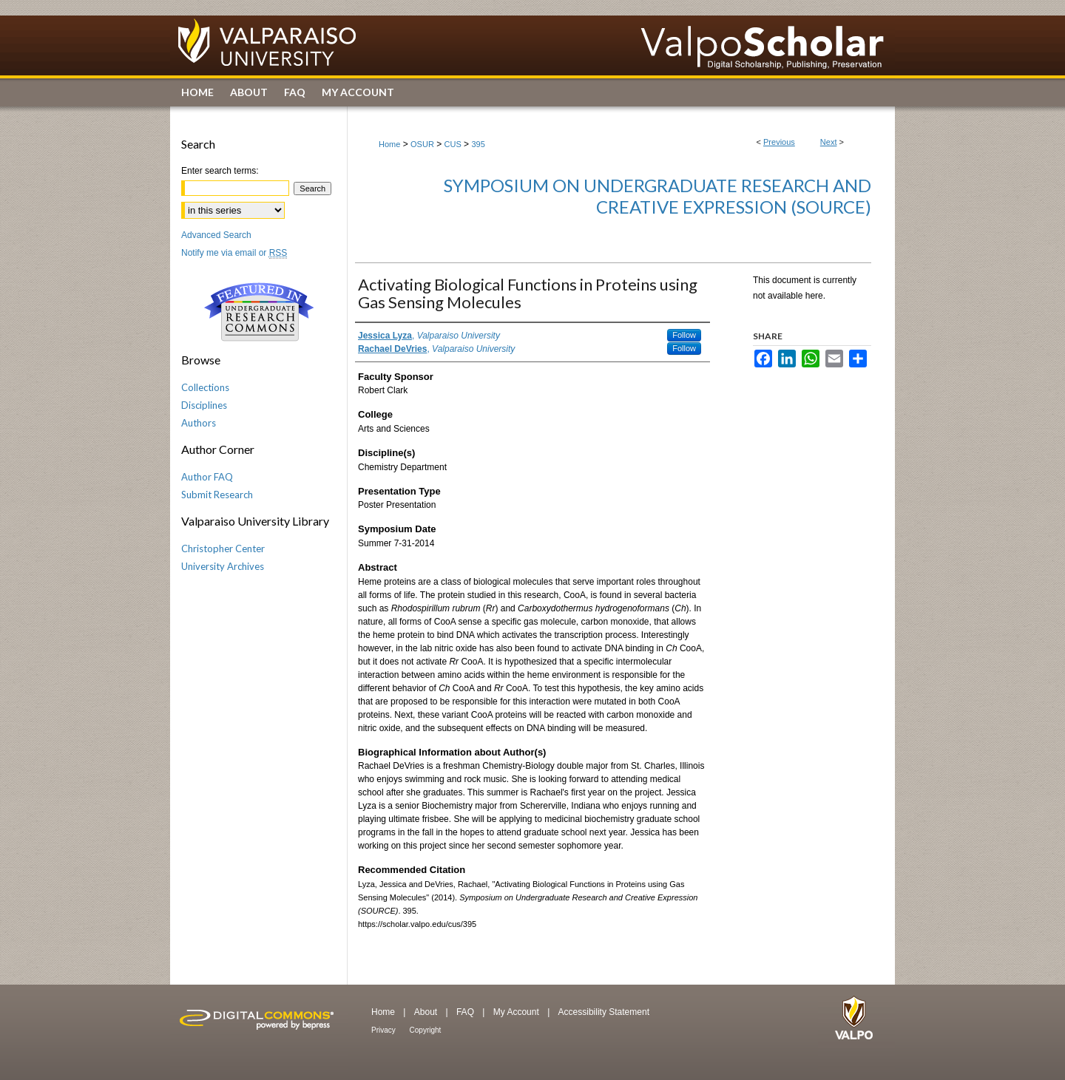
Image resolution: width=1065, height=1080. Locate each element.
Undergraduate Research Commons (259, 312)
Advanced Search (216, 235)
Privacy (384, 1030)
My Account (517, 1012)
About (427, 1012)
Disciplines (204, 405)
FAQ (466, 1012)
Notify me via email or (234, 253)
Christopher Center (223, 548)
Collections (205, 387)
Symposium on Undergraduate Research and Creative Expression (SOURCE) (657, 195)
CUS (453, 144)
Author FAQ (207, 477)
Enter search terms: (220, 171)
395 (477, 144)
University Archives (222, 566)
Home (389, 144)
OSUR (422, 144)
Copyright (426, 1030)
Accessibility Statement (603, 1012)
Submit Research (217, 494)
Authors (198, 423)
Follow (684, 334)
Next (828, 141)
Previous (779, 141)
